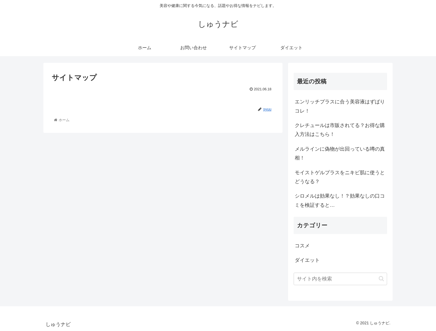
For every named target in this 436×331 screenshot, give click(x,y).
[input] (340, 279)
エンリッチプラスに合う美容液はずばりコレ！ (340, 106)
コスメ (302, 245)
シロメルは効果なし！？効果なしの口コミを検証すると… (340, 200)
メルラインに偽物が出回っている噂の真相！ (340, 153)
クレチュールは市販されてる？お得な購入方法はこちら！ (340, 130)
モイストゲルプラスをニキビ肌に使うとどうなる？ (340, 177)
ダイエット (307, 260)
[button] (381, 278)
